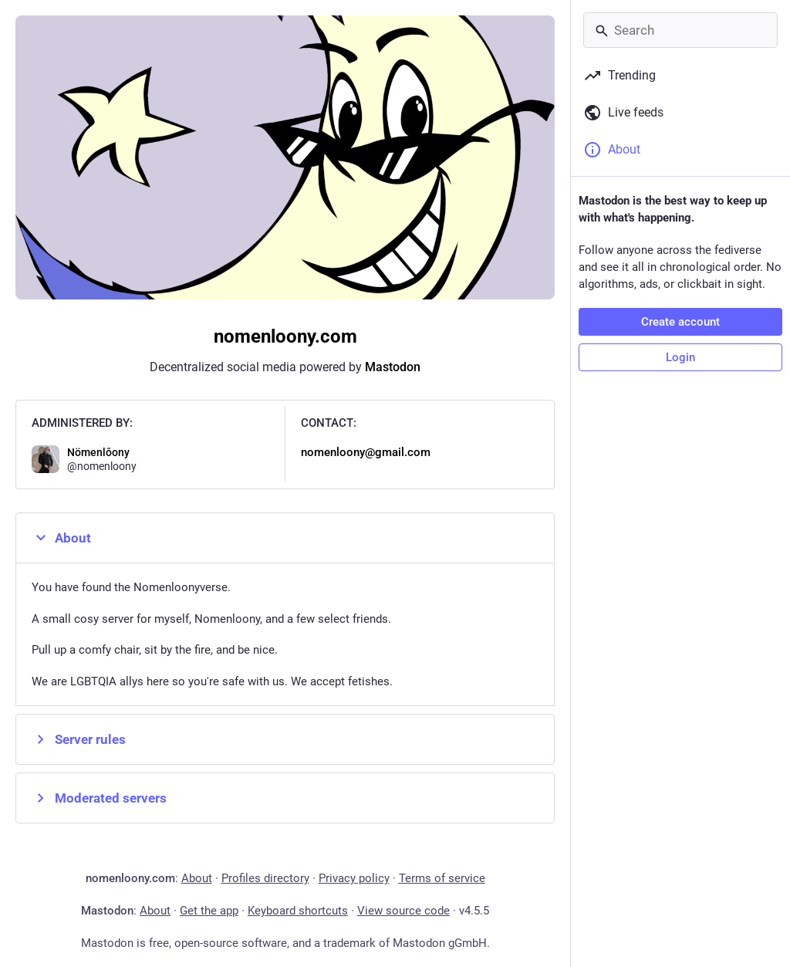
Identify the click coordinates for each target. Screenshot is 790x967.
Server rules (79, 739)
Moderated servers (99, 798)
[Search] (680, 30)
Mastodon (392, 367)
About (61, 538)
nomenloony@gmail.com (365, 452)
